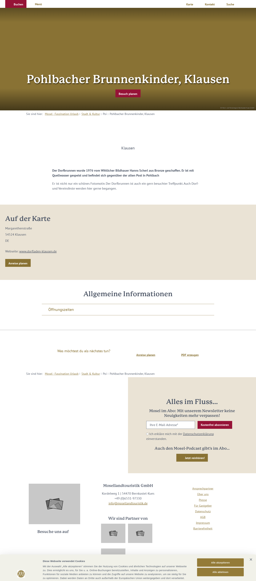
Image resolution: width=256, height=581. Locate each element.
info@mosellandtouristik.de (128, 503)
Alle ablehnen (220, 550)
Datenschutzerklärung (198, 434)
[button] (15, 4)
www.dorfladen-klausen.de (38, 251)
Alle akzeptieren (220, 540)
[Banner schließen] (251, 537)
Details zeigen (173, 574)
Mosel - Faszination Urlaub (62, 114)
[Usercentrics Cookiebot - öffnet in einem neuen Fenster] (21, 574)
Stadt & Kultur (90, 114)
